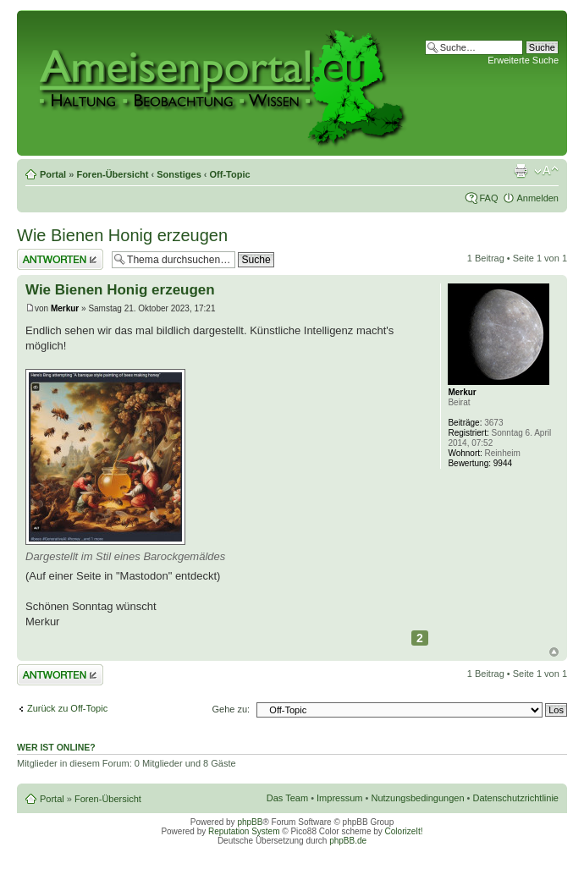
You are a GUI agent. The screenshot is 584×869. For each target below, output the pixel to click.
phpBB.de (347, 840)
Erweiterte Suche (523, 60)
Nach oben (554, 652)
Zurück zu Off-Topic (67, 708)
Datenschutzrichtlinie (516, 798)
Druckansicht (520, 171)
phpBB (249, 822)
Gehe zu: (231, 709)
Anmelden (537, 198)
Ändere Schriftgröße (546, 171)
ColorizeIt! (404, 831)
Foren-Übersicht (112, 174)
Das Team (287, 798)
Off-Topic (230, 174)
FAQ (488, 198)
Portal (53, 174)
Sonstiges (179, 174)
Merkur (65, 308)
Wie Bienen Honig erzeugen (122, 235)
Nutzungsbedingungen (417, 798)
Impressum (339, 798)
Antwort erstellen (60, 259)
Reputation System (244, 831)
